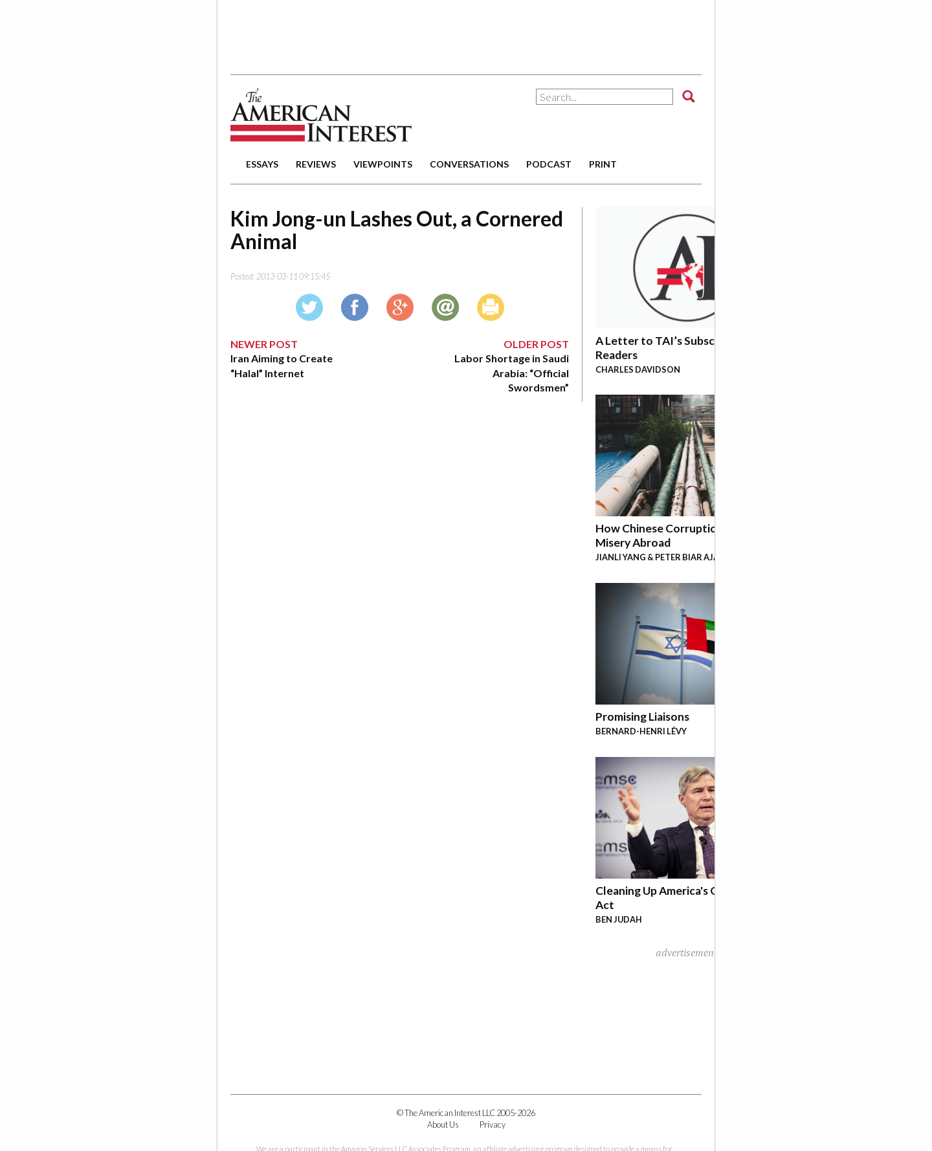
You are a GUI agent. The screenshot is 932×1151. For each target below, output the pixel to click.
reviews (316, 164)
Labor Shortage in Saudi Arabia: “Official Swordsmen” (511, 372)
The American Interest (321, 115)
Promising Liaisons (642, 716)
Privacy (492, 1124)
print (603, 164)
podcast (548, 164)
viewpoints (382, 164)
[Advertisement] (466, 32)
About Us (443, 1124)
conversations (469, 164)
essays (262, 164)
